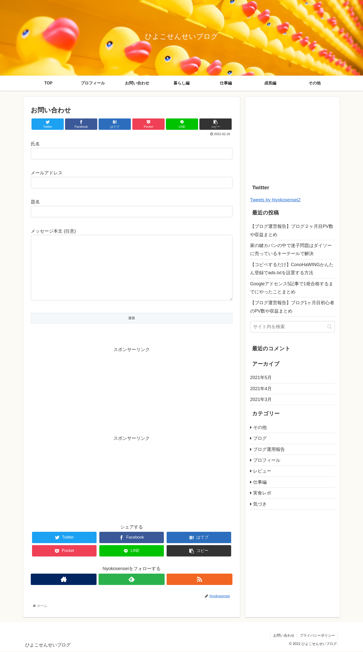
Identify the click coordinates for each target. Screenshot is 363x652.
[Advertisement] (131, 390)
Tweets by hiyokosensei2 (275, 199)
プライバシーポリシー (317, 636)
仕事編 (260, 482)
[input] (292, 326)
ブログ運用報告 (269, 449)
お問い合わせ (283, 636)
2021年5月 (261, 377)
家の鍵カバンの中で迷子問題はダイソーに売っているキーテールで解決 (291, 249)
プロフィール (266, 460)
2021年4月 (261, 388)
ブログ (260, 438)
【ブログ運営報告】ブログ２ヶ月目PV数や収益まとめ (291, 230)
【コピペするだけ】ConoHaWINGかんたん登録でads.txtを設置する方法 (292, 268)
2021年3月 (261, 399)
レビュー (262, 471)
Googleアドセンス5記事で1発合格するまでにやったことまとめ (291, 287)
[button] (329, 327)
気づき (260, 504)
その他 (260, 427)
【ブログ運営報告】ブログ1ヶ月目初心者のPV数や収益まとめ (292, 306)
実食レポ (262, 492)
